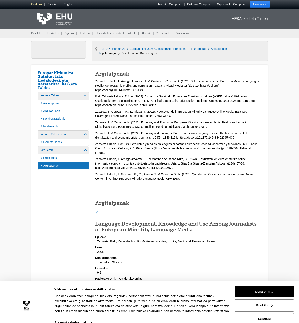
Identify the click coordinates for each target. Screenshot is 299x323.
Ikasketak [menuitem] (53, 33)
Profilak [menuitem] (36, 33)
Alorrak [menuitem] (146, 33)
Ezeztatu (264, 311)
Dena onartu (264, 284)
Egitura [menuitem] (69, 33)
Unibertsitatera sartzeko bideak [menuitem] (116, 33)
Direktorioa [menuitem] (182, 33)
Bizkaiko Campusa (199, 4)
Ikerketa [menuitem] (85, 33)
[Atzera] (96, 213)
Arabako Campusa (169, 4)
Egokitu (264, 298)
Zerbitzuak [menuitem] (163, 33)
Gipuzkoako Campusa (231, 4)
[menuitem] (36, 4)
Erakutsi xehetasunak (70, 315)
